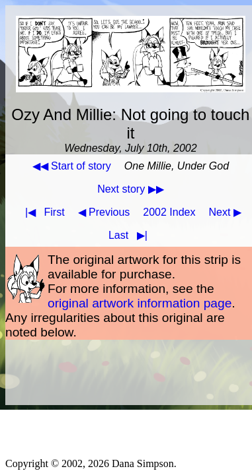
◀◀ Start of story (71, 166)
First (42, 212)
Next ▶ (225, 212)
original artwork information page (139, 303)
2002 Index (169, 212)
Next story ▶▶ (130, 189)
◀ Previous (104, 212)
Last (130, 235)
